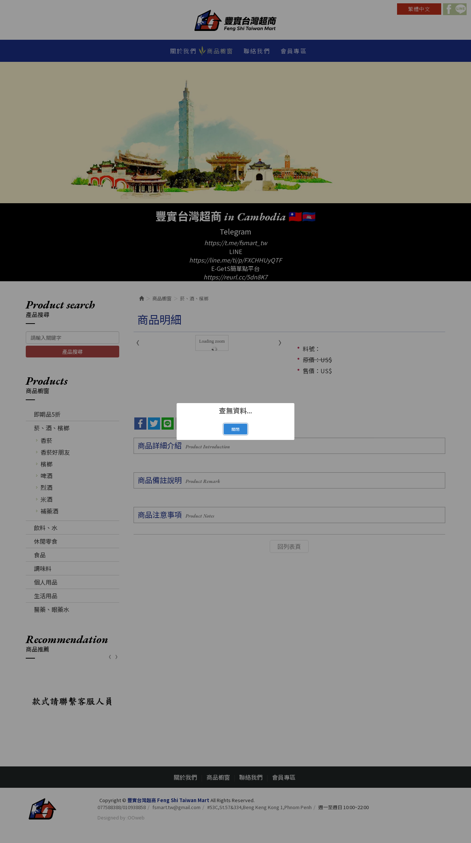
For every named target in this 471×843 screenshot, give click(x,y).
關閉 (235, 429)
